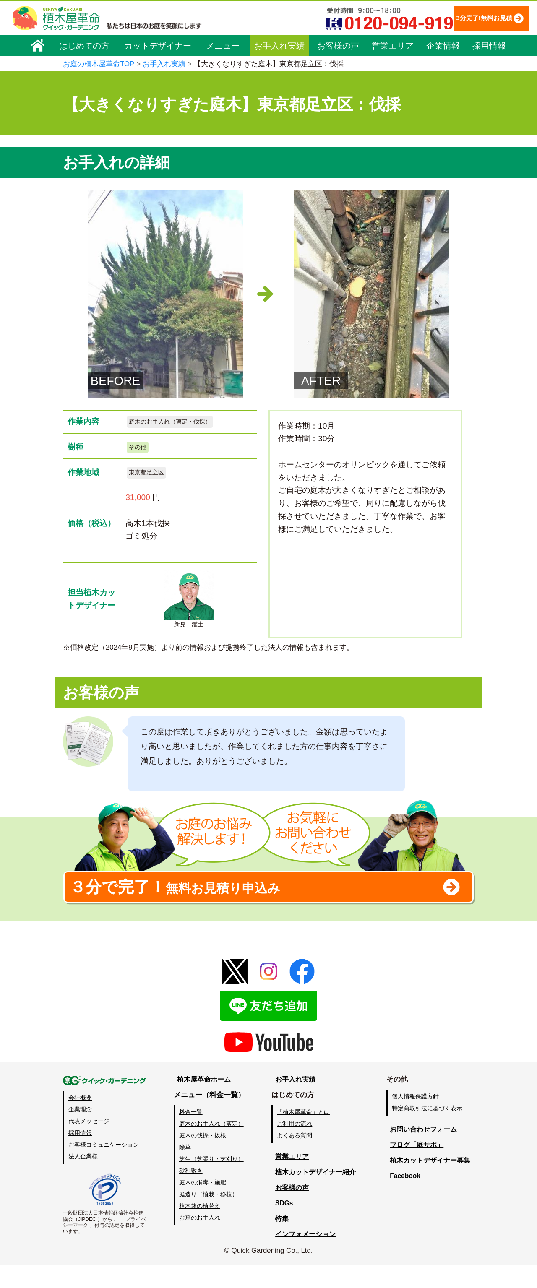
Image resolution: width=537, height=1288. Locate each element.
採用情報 (489, 44)
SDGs (284, 1226)
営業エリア (393, 44)
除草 (186, 1169)
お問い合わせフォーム (424, 1152)
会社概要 (80, 1120)
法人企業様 (83, 1179)
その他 (139, 450)
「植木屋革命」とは (306, 1134)
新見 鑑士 (189, 605)
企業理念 (80, 1132)
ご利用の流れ (297, 1146)
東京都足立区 (150, 478)
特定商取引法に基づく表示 (429, 1131)
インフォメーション (307, 1257)
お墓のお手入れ (201, 1240)
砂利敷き (192, 1193)
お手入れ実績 (279, 44)
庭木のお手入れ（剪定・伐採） (179, 423)
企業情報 (443, 44)
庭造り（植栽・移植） (209, 1217)
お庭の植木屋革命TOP (98, 64)
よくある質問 (297, 1158)
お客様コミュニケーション (103, 1167)
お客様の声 (338, 44)
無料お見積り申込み (241, 905)
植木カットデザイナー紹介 (317, 1195)
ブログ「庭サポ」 (417, 1167)
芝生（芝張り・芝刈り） (212, 1182)
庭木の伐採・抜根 (203, 1158)
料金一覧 (192, 1134)
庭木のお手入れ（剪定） (212, 1146)
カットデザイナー (157, 44)
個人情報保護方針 (417, 1119)
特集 (282, 1241)
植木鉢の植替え (201, 1229)
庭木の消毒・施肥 (203, 1205)
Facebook (404, 1198)
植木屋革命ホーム (203, 1102)
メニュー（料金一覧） (210, 1117)
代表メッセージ (88, 1144)
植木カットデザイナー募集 (431, 1183)
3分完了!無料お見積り (467, 17)
